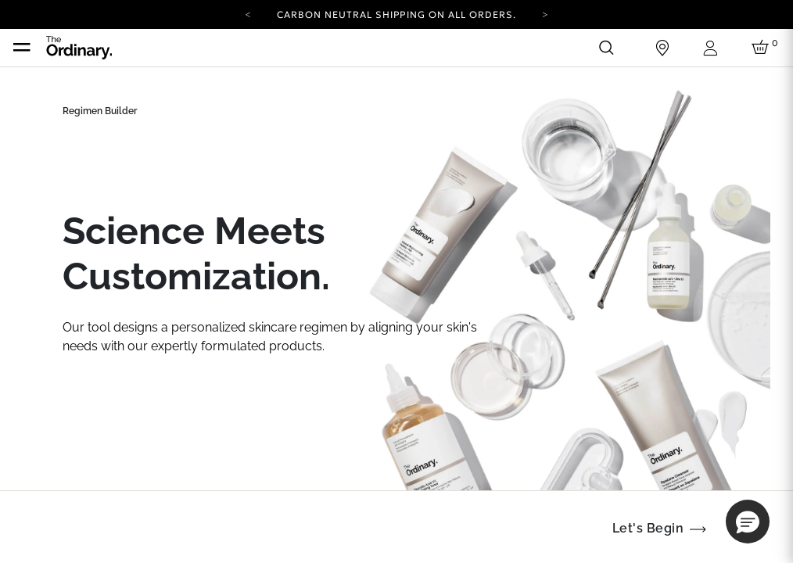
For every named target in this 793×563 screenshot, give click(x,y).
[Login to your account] (712, 48)
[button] (748, 521)
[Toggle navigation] (22, 47)
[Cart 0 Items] (762, 47)
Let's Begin (648, 528)
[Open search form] (606, 47)
